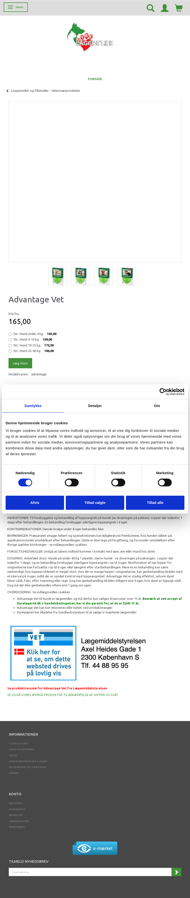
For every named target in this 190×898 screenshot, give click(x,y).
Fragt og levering (21, 749)
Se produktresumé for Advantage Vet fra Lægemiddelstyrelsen (57, 688)
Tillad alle (155, 502)
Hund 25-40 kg (33, 350)
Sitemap (14, 773)
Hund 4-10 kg (32, 339)
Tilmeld (176, 872)
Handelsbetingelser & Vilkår (28, 761)
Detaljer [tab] (95, 406)
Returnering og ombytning (28, 767)
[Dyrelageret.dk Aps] (91, 36)
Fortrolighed (18, 743)
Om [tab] (157, 406)
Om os (13, 755)
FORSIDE (95, 79)
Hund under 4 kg (34, 333)
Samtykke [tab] (33, 406)
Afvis (34, 502)
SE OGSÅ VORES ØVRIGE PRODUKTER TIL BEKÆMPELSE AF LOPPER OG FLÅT (62, 694)
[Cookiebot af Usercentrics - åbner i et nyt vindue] (163, 391)
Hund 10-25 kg (33, 345)
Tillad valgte (95, 502)
